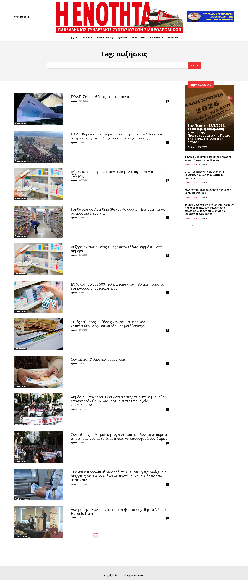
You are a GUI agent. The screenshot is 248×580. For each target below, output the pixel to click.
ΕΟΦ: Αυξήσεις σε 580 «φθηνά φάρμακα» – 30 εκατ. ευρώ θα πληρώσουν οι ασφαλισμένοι (117, 286)
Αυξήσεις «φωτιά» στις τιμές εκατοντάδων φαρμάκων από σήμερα (117, 249)
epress (74, 101)
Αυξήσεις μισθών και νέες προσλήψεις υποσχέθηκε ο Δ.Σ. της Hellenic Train (119, 511)
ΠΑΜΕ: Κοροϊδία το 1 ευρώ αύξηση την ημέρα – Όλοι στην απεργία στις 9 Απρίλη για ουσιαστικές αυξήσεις (116, 136)
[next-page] (192, 227)
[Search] (194, 65)
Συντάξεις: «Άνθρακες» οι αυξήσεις (98, 359)
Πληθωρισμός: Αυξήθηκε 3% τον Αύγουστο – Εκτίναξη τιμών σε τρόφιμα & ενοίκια (118, 211)
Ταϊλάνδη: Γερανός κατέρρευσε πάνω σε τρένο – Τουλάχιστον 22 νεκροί (208, 158)
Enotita (191, 147)
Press (73, 484)
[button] (23, 17)
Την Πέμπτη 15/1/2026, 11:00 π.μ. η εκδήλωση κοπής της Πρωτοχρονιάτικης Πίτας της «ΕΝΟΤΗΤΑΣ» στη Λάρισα (208, 134)
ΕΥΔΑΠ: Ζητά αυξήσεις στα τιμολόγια (100, 96)
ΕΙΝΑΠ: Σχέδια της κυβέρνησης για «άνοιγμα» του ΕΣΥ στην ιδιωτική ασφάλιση (204, 174)
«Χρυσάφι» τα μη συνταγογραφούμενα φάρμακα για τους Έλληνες (116, 173)
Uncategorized (21, 536)
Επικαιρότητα (20, 123)
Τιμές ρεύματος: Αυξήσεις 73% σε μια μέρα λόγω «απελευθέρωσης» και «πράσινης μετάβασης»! (109, 324)
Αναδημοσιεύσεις (22, 499)
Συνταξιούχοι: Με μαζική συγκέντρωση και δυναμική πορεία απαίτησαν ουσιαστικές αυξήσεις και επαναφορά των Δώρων (119, 436)
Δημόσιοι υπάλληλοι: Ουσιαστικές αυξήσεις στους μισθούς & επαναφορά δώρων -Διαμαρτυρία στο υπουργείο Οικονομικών (119, 401)
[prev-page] (187, 227)
